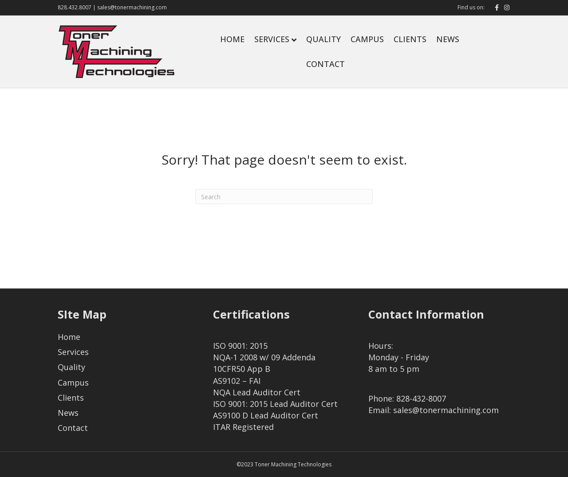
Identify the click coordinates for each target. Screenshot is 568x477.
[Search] (284, 196)
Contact (325, 64)
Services (271, 39)
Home (232, 39)
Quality (323, 39)
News (447, 39)
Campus (367, 39)
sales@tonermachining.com (132, 7)
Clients (410, 39)
